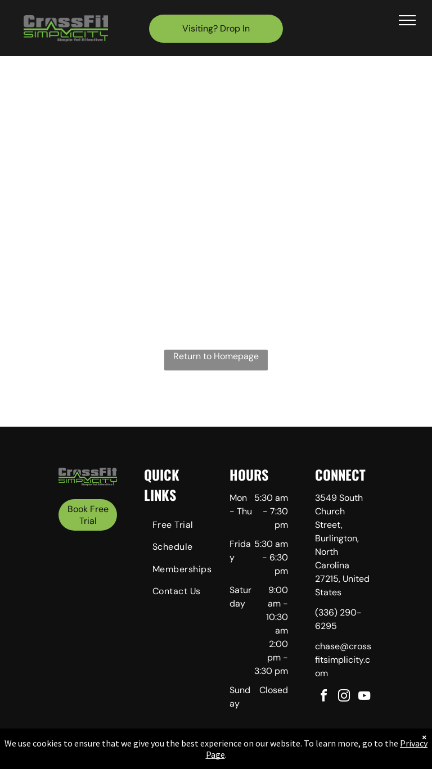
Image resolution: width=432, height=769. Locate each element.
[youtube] (365, 697)
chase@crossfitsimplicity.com (343, 659)
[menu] (407, 20)
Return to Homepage (216, 356)
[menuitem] (184, 526)
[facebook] (324, 697)
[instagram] (344, 697)
